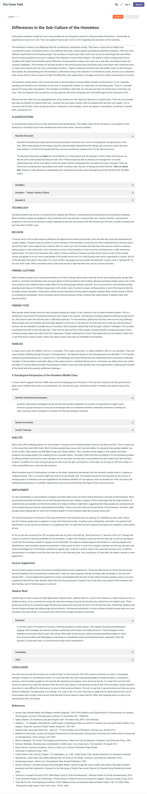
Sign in (127, 4)
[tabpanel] (73, 411)
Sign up (139, 4)
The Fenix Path (13, 4)
